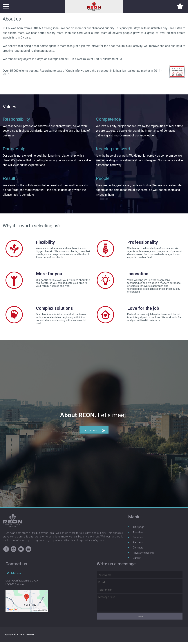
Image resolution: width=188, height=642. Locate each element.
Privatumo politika (143, 552)
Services (138, 537)
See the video (94, 430)
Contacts (138, 547)
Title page (138, 527)
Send (140, 616)
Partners (138, 542)
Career (137, 557)
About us (138, 532)
